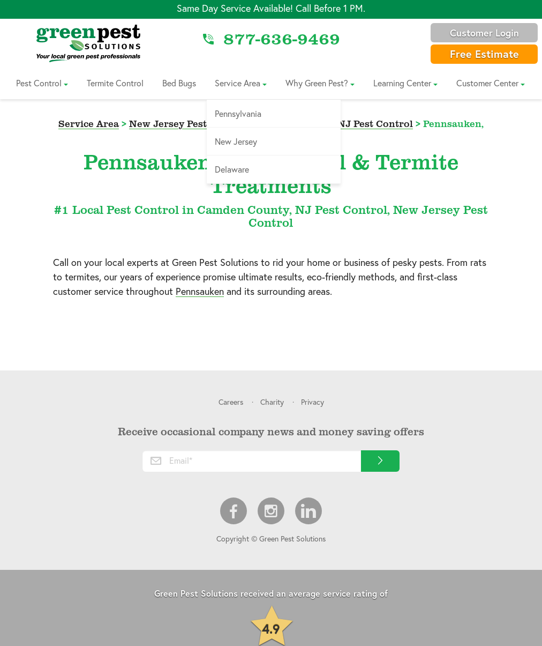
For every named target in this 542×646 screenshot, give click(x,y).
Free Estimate (484, 54)
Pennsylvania (238, 113)
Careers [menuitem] (231, 402)
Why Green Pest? (316, 82)
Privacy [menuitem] (312, 402)
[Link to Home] (88, 43)
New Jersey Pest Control (187, 123)
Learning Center (402, 82)
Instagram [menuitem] (271, 511)
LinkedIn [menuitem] (308, 511)
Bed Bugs (179, 82)
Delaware (232, 169)
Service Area (237, 82)
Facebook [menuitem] (233, 511)
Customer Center (487, 82)
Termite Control (115, 82)
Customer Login (484, 32)
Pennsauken (200, 291)
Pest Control (39, 82)
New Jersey (236, 141)
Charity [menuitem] (272, 402)
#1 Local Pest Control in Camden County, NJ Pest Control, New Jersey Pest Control (271, 216)
